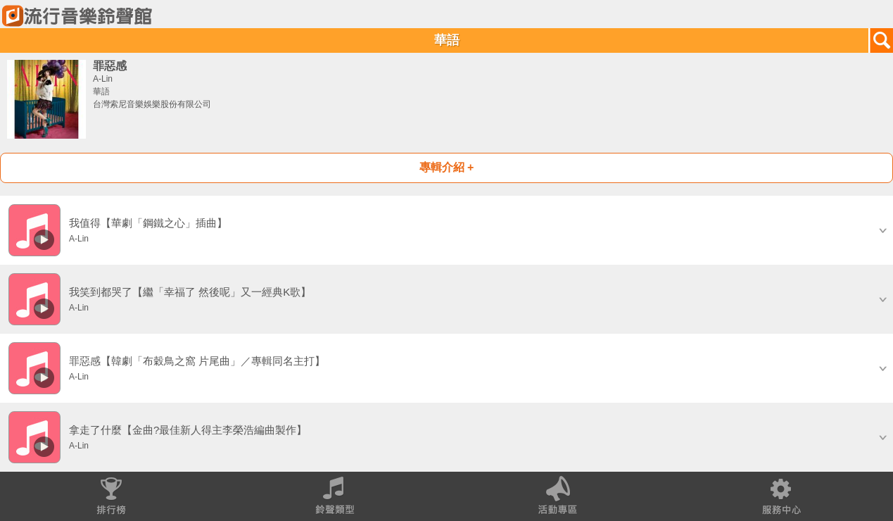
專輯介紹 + (446, 167)
